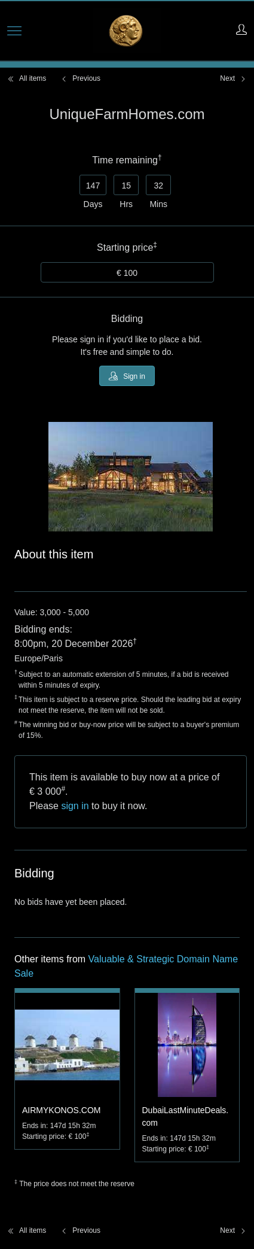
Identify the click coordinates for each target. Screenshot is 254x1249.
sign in (74, 806)
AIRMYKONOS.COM (61, 1110)
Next (233, 78)
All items (26, 78)
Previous (80, 78)
